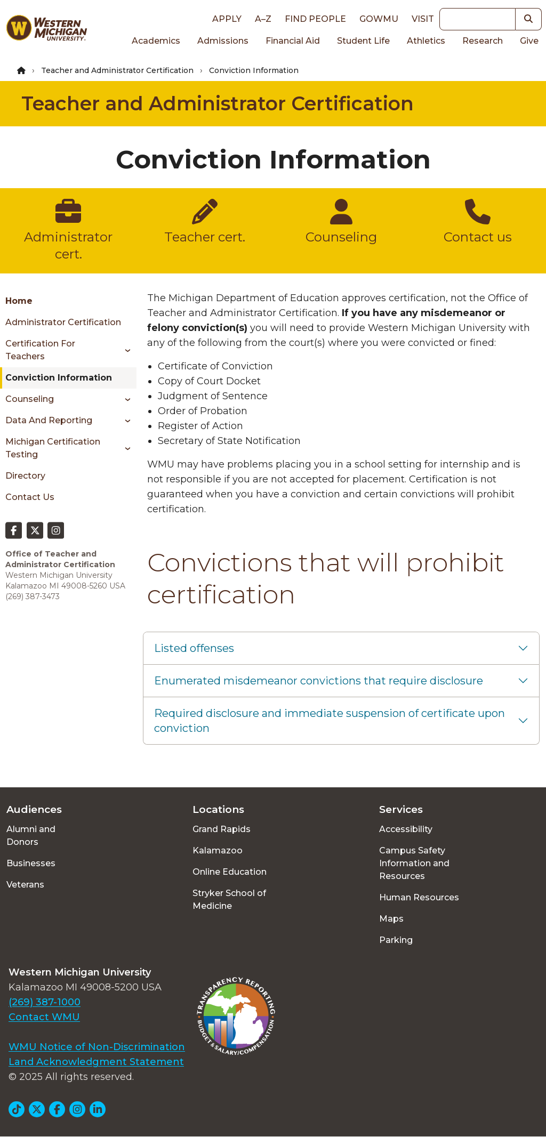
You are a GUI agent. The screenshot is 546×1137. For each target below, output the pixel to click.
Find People (315, 19)
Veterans (25, 885)
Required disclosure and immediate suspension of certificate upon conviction (329, 721)
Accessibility (405, 829)
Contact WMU (44, 1017)
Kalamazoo (217, 850)
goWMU (378, 19)
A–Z (263, 19)
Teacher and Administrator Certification (117, 70)
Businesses (30, 863)
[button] (529, 19)
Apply (227, 19)
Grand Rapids (221, 829)
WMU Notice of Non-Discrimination (97, 1047)
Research (482, 41)
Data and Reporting (48, 420)
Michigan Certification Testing (52, 448)
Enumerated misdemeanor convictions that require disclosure (318, 680)
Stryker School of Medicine (229, 899)
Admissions (222, 41)
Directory (25, 476)
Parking (396, 940)
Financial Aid (293, 41)
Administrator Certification (63, 322)
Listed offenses (194, 648)
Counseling (29, 399)
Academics (156, 41)
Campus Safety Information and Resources (414, 863)
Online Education (229, 872)
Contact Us (29, 497)
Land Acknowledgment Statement (96, 1062)
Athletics (426, 41)
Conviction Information (58, 378)
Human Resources (419, 897)
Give (529, 41)
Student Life (363, 41)
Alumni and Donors (30, 835)
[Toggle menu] (123, 350)
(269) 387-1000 (45, 1002)
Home (19, 301)
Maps (391, 919)
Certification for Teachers (40, 349)
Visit (423, 19)
